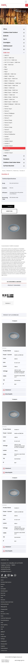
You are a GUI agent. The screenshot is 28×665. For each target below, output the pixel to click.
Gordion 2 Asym (8, 141)
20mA (5, 29)
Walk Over (6, 52)
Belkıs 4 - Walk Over (9, 95)
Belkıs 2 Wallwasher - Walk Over (12, 83)
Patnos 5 (6, 129)
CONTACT (4, 641)
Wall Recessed (7, 46)
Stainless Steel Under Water (11, 162)
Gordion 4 (7, 148)
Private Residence (5, 620)
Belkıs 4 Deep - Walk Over (11, 97)
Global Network (4, 648)
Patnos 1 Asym (8, 108)
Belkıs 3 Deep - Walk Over (11, 90)
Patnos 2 (6, 111)
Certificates (3, 636)
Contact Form (4, 650)
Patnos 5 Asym (8, 132)
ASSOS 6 (6, 55)
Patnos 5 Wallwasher (9, 134)
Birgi (5, 67)
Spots (5, 39)
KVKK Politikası (5, 660)
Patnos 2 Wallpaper (9, 113)
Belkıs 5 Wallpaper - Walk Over (12, 104)
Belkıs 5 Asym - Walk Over (11, 102)
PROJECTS (4, 607)
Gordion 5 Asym (8, 153)
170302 (4, 427)
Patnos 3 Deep (8, 120)
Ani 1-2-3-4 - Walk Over (10, 60)
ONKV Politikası (5, 661)
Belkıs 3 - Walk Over (9, 88)
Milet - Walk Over (8, 64)
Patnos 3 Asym (8, 122)
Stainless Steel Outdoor (10, 32)
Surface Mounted (8, 166)
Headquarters (4, 643)
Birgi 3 (5, 71)
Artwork (2, 627)
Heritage (3, 638)
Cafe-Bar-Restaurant (6, 618)
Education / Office (5, 613)
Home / (4, 170)
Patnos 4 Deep (8, 127)
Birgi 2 (5, 69)
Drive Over (6, 49)
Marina (2, 611)
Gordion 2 (6, 139)
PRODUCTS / (10, 170)
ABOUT (3, 632)
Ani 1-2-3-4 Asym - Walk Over (12, 62)
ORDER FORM (9, 211)
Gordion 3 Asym (8, 146)
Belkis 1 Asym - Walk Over (11, 78)
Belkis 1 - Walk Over (9, 76)
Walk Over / (16, 170)
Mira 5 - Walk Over (9, 57)
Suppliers (3, 646)
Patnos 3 (6, 118)
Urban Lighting (4, 624)
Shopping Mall (4, 609)
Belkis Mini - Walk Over (10, 74)
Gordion (6, 136)
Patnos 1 (6, 106)
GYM (2, 629)
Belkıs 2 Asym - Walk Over (11, 85)
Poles (5, 156)
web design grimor (19, 660)
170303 (4, 505)
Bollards (5, 36)
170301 (4, 348)
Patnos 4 (6, 125)
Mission (2, 634)
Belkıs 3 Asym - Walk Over (11, 92)
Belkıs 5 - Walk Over (9, 99)
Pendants (6, 159)
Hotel (2, 622)
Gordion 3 (6, 143)
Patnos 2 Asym (8, 115)
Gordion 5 (6, 150)
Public (2, 616)
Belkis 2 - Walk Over (9, 81)
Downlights (6, 42)
